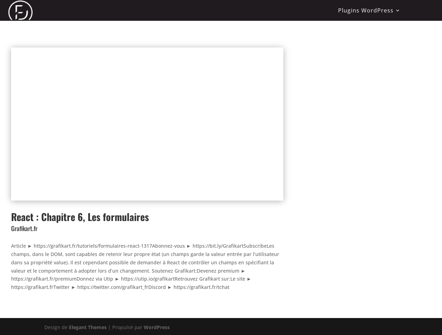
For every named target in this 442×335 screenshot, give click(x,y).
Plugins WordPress (366, 10)
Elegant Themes (88, 327)
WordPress (157, 327)
